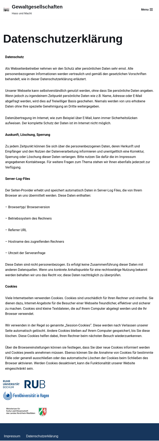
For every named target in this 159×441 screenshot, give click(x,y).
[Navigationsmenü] (147, 9)
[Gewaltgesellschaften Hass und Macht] (33, 9)
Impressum (12, 436)
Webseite (91, 304)
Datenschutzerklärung (42, 436)
